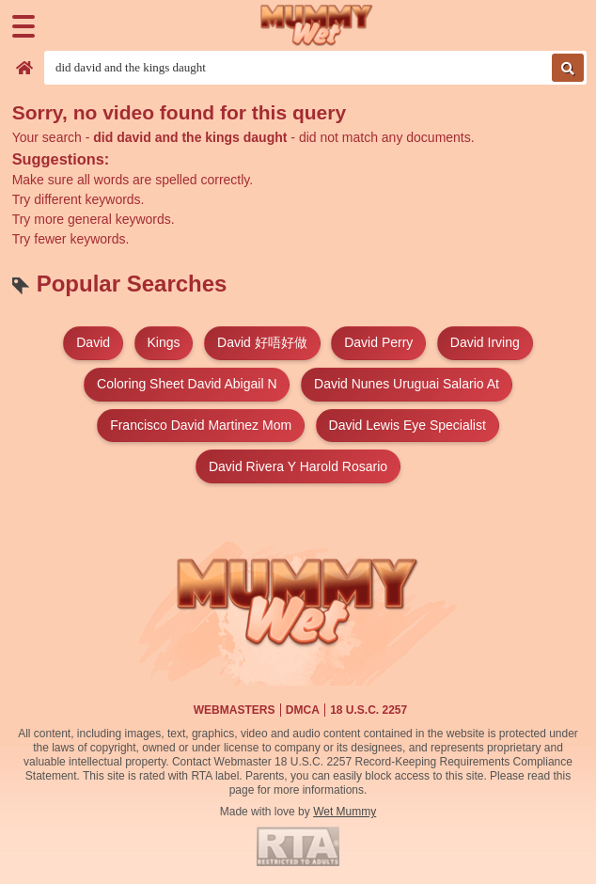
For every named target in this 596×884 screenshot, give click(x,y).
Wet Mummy (344, 811)
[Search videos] (315, 68)
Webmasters (234, 710)
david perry (378, 342)
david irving (485, 342)
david (93, 342)
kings (164, 342)
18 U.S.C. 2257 (368, 710)
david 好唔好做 (262, 342)
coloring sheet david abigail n (186, 383)
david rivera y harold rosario (298, 466)
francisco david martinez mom (200, 425)
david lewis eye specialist (407, 425)
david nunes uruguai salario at (406, 383)
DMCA (303, 710)
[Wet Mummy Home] (316, 26)
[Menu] (23, 26)
